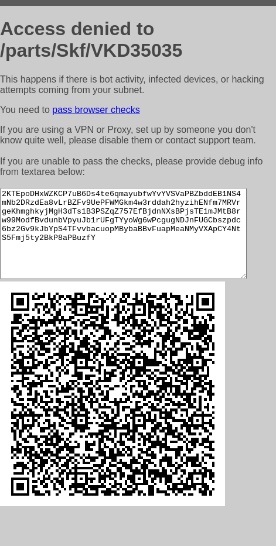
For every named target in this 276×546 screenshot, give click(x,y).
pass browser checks (95, 110)
